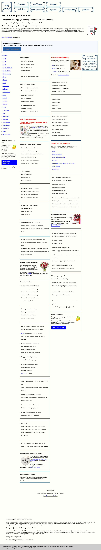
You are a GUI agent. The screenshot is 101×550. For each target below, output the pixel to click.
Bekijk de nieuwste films (51, 496)
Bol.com (54, 68)
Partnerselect (56, 169)
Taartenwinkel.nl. (55, 226)
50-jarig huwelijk (7, 74)
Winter (4, 131)
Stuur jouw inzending (6, 162)
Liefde (4, 107)
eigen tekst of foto (35, 467)
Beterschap (6, 86)
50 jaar (4, 64)
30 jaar (4, 61)
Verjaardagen (6, 125)
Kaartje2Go (41, 127)
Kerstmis (5, 101)
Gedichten (9, 37)
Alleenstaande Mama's (58, 157)
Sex (4, 113)
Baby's (4, 83)
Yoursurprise (55, 71)
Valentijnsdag (6, 122)
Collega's (5, 89)
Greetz (34, 127)
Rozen (23, 333)
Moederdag (6, 110)
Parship (54, 160)
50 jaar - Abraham (7, 68)
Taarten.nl (60, 224)
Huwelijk (5, 98)
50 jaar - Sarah (7, 71)
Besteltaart (54, 224)
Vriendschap (6, 128)
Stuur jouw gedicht (58, 327)
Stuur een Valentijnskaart (12, 49)
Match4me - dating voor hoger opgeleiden (63, 163)
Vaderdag (5, 119)
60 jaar (4, 77)
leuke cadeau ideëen (63, 75)
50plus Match (56, 166)
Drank (4, 95)
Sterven (23, 373)
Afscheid (5, 80)
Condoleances (6, 92)
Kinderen (5, 104)
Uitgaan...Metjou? (57, 154)
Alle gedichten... (7, 134)
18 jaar (4, 58)
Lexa (53, 151)
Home (3, 37)
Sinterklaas (5, 116)
